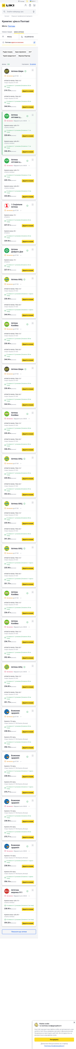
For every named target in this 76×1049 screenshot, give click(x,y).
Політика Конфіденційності (54, 1046)
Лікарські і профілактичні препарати (21, 16)
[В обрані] (32, 70)
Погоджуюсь (54, 1039)
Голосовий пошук (33, 11)
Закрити (74, 1022)
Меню (3, 5)
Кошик (34, 5)
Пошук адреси (3, 42)
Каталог (7, 16)
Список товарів (30, 5)
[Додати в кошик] (28, 91)
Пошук (4, 11)
